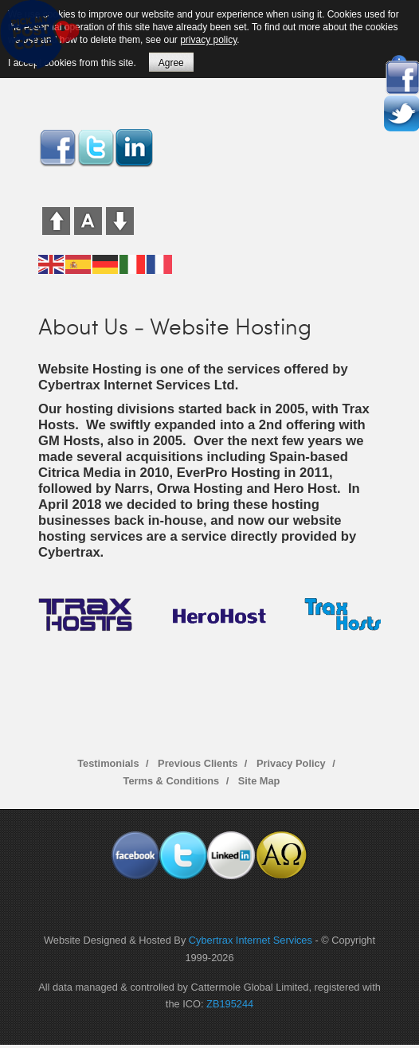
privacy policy (208, 39)
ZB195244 (229, 1004)
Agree (171, 62)
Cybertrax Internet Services (250, 940)
